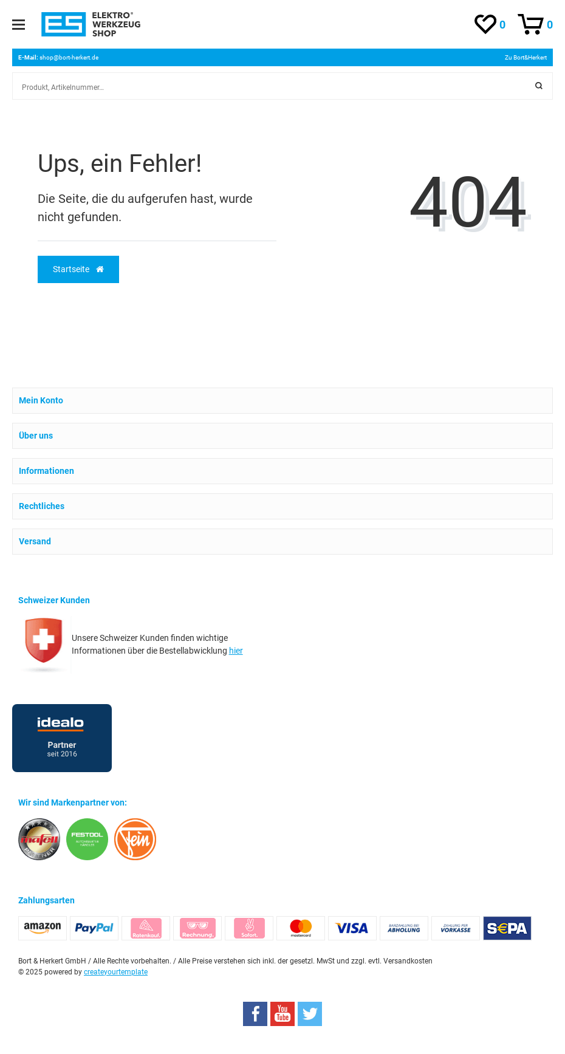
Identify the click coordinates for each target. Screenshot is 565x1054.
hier (236, 650)
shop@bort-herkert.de (68, 57)
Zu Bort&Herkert (526, 57)
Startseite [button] (78, 269)
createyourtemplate (116, 972)
